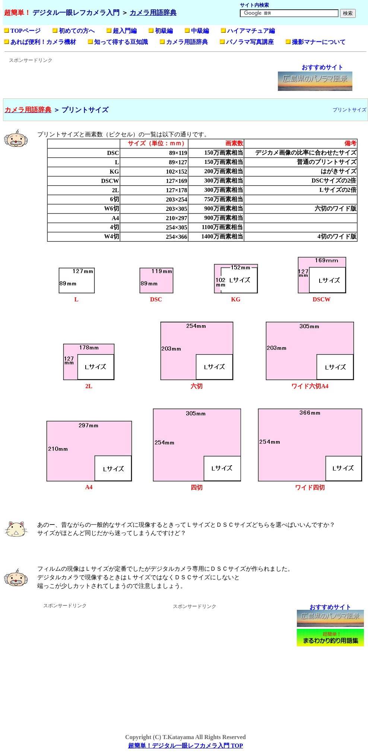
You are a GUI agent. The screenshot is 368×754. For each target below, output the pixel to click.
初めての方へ (77, 31)
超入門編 (125, 31)
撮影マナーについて (319, 42)
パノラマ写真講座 (250, 42)
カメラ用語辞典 (187, 42)
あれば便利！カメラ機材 (43, 42)
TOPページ (25, 31)
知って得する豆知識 (121, 42)
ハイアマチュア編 (251, 31)
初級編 (164, 31)
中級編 (200, 31)
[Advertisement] (139, 80)
